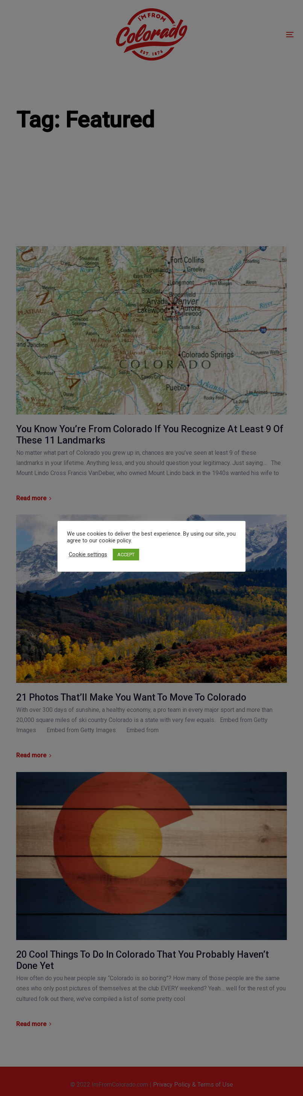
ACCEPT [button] (126, 554)
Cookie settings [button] (88, 554)
